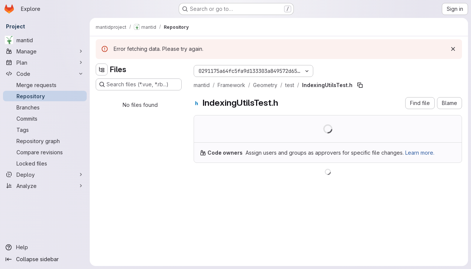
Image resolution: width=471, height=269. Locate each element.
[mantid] (45, 40)
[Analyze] (45, 185)
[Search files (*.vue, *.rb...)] (139, 84)
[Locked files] (45, 163)
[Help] (45, 247)
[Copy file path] (360, 85)
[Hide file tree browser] (102, 69)
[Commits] (45, 118)
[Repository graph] (45, 141)
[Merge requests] (45, 85)
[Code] (45, 73)
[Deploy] (45, 174)
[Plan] (45, 62)
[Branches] (45, 107)
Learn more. (419, 152)
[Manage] (45, 51)
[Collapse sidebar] (45, 259)
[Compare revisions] (45, 152)
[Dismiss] (453, 48)
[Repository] (45, 96)
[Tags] (45, 129)
